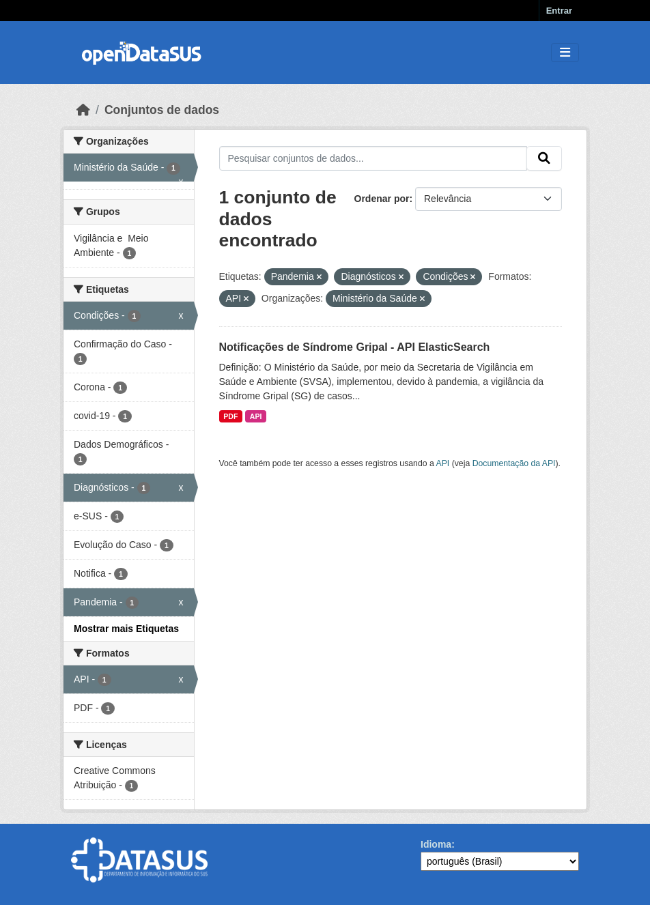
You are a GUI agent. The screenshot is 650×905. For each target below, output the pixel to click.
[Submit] (544, 158)
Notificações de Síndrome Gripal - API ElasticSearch (354, 347)
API (256, 416)
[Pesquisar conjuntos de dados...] (373, 158)
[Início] (83, 110)
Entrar (559, 10)
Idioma (436, 844)
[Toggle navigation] (565, 53)
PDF (230, 416)
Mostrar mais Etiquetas (126, 628)
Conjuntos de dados (161, 110)
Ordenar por (382, 198)
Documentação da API (514, 463)
